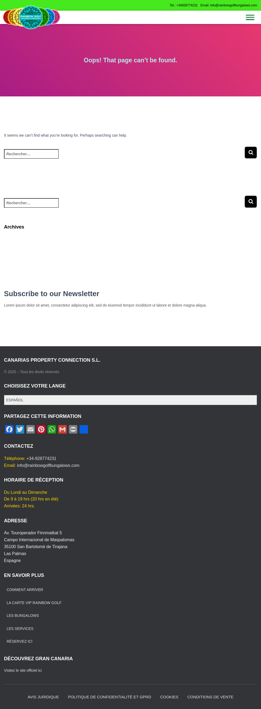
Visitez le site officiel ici (23, 670)
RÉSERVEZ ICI (19, 641)
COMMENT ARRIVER (25, 590)
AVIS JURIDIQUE (43, 697)
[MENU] (250, 17)
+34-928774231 (42, 458)
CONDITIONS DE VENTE (210, 697)
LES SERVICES (20, 628)
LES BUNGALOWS (23, 615)
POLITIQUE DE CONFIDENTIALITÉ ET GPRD (109, 697)
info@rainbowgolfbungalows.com (48, 465)
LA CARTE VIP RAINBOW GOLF (34, 603)
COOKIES (169, 697)
